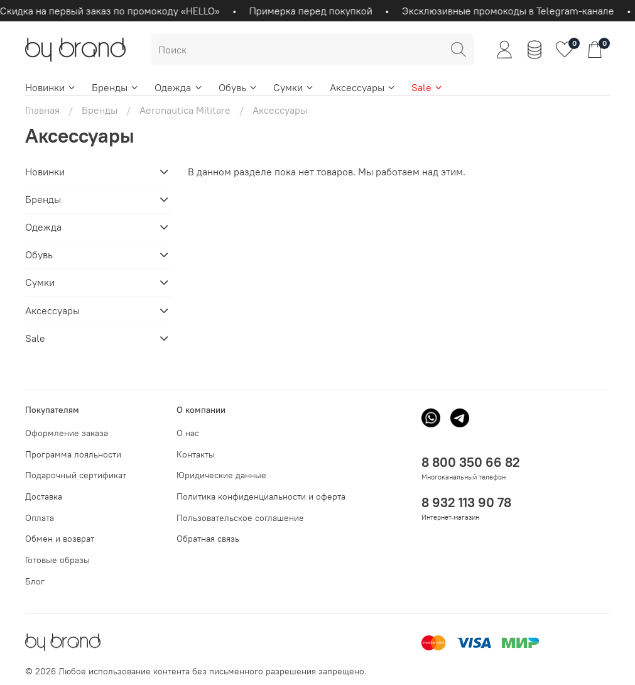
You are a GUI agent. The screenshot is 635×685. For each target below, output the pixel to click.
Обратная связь (207, 538)
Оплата (39, 517)
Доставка (43, 496)
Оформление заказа (66, 433)
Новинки (51, 87)
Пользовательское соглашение (240, 517)
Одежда (179, 87)
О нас (187, 433)
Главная (42, 110)
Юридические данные (221, 475)
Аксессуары (363, 87)
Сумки (294, 87)
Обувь (238, 87)
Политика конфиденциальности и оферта (260, 496)
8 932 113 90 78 (466, 502)
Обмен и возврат (59, 538)
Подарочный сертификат (75, 475)
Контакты (195, 454)
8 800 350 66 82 (470, 462)
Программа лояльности (73, 454)
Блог (35, 581)
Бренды (115, 87)
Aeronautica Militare (185, 110)
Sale (427, 87)
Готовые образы (57, 560)
